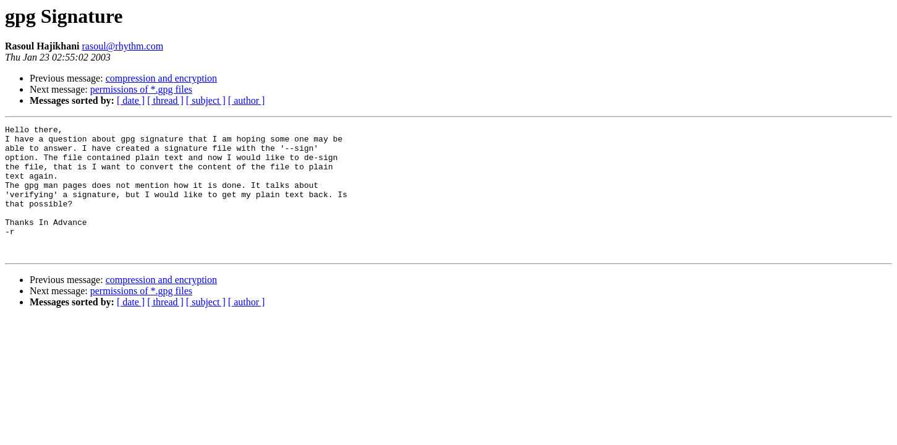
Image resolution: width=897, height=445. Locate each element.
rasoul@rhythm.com (122, 46)
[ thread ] (165, 100)
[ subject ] (206, 100)
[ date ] (131, 100)
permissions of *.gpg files (141, 89)
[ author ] (246, 100)
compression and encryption (161, 78)
